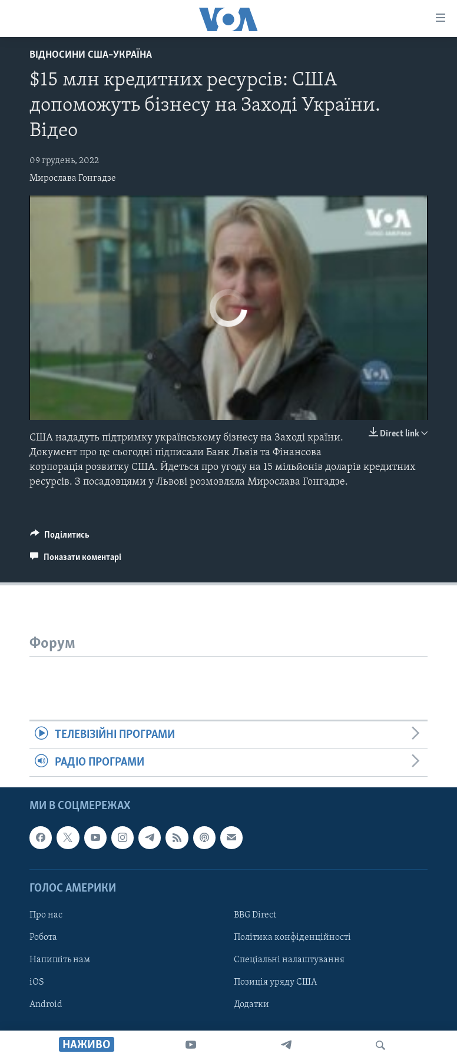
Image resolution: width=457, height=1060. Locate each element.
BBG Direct (255, 915)
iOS (36, 982)
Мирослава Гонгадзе (72, 178)
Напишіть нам (59, 960)
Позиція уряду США (275, 982)
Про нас (45, 915)
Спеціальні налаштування (289, 960)
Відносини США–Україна (90, 55)
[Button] (60, 537)
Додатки (251, 1004)
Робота (43, 937)
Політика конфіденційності (292, 937)
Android (45, 1004)
